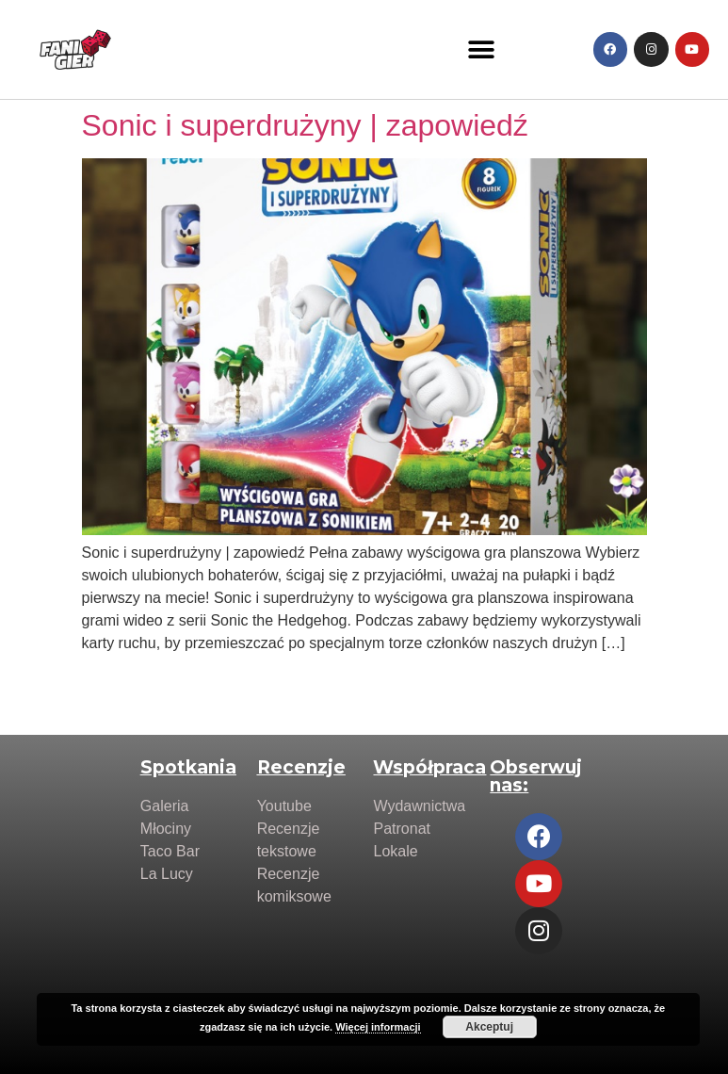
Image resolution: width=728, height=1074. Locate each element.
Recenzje (301, 767)
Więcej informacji (377, 1027)
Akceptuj (489, 1026)
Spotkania (188, 767)
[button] (481, 49)
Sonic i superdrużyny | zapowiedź (305, 125)
